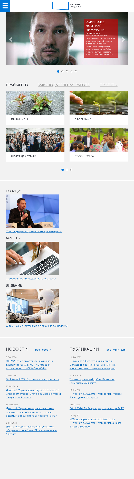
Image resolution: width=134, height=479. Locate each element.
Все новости (43, 349)
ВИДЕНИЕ (14, 285)
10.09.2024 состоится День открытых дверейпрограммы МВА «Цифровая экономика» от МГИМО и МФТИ (29, 364)
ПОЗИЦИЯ (14, 191)
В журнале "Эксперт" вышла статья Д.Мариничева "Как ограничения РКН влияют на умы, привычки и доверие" (93, 364)
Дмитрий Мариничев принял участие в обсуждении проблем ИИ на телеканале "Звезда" (31, 430)
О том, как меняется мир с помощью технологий (37, 325)
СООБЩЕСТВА (84, 156)
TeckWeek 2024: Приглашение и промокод (32, 379)
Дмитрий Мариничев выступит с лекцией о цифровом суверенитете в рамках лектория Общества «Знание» (33, 393)
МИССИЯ (13, 238)
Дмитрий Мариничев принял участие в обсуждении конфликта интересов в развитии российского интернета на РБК (31, 412)
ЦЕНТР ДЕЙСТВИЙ (23, 156)
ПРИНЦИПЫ (19, 119)
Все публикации (116, 349)
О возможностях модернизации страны (31, 278)
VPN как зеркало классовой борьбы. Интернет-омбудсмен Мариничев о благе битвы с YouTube (95, 422)
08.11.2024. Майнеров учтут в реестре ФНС (97, 408)
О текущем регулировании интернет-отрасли (34, 231)
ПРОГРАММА (83, 119)
